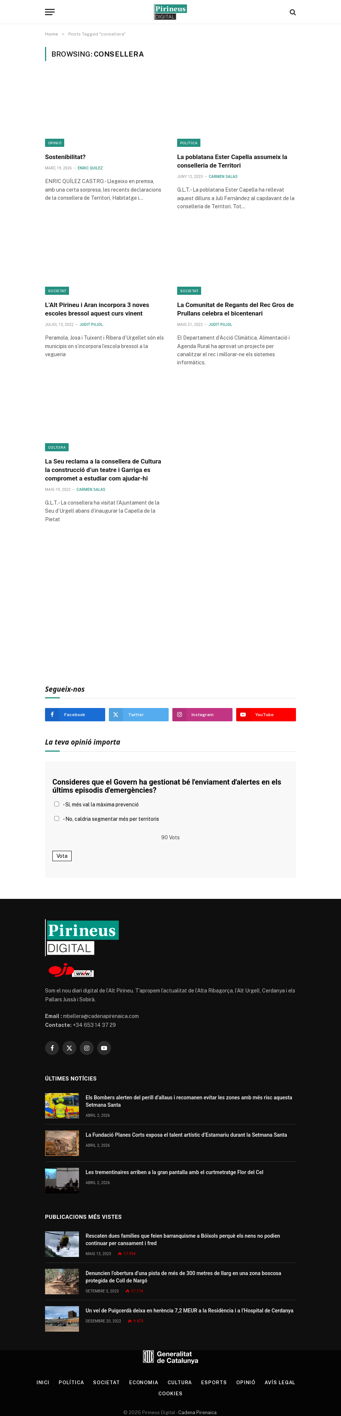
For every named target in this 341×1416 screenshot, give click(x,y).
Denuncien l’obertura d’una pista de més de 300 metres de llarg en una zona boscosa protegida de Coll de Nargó (183, 1277)
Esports (214, 1382)
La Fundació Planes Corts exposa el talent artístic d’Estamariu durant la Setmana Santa (186, 1135)
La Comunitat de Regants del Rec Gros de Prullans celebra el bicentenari (235, 309)
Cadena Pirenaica (197, 1412)
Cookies (170, 1393)
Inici (43, 1382)
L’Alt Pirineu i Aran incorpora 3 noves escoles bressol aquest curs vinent (97, 309)
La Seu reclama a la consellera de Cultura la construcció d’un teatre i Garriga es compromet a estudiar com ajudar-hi (103, 470)
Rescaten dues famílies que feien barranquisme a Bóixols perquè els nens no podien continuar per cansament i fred (183, 1239)
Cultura (57, 447)
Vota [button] (62, 856)
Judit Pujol (91, 325)
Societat (57, 291)
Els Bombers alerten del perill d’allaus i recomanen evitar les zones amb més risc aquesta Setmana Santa (189, 1101)
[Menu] (50, 12)
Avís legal (280, 1382)
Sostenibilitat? (65, 157)
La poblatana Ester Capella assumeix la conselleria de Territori (232, 161)
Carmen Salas (223, 177)
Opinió (54, 143)
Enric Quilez (90, 168)
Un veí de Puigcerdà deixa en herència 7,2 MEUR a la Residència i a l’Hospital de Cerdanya (189, 1311)
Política (188, 143)
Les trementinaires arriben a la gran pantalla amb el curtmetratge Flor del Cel (175, 1172)
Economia (143, 1382)
